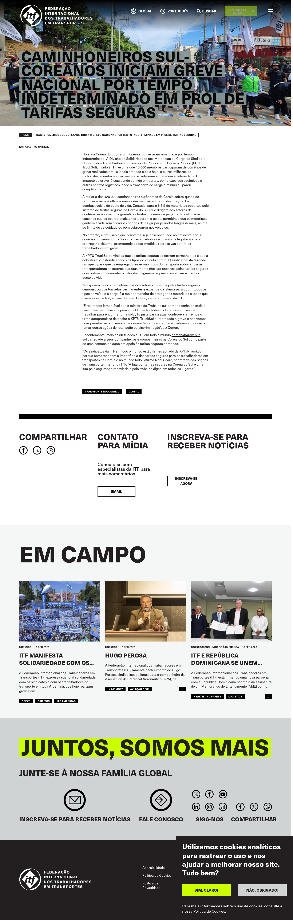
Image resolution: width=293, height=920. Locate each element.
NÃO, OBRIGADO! (262, 893)
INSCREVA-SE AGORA (186, 481)
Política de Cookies (156, 875)
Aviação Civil (139, 689)
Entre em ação (237, 11)
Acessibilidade (153, 867)
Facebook (209, 794)
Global (134, 391)
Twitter (196, 794)
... (182, 689)
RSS (222, 807)
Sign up (75, 802)
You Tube (222, 794)
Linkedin (196, 807)
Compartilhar (53, 436)
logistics (235, 696)
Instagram (209, 807)
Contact (161, 802)
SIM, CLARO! (206, 893)
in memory (115, 689)
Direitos (43, 701)
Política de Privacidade (151, 885)
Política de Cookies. (209, 913)
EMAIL (116, 491)
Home (25, 135)
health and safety (207, 696)
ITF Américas (66, 701)
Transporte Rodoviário (102, 391)
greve (26, 701)
